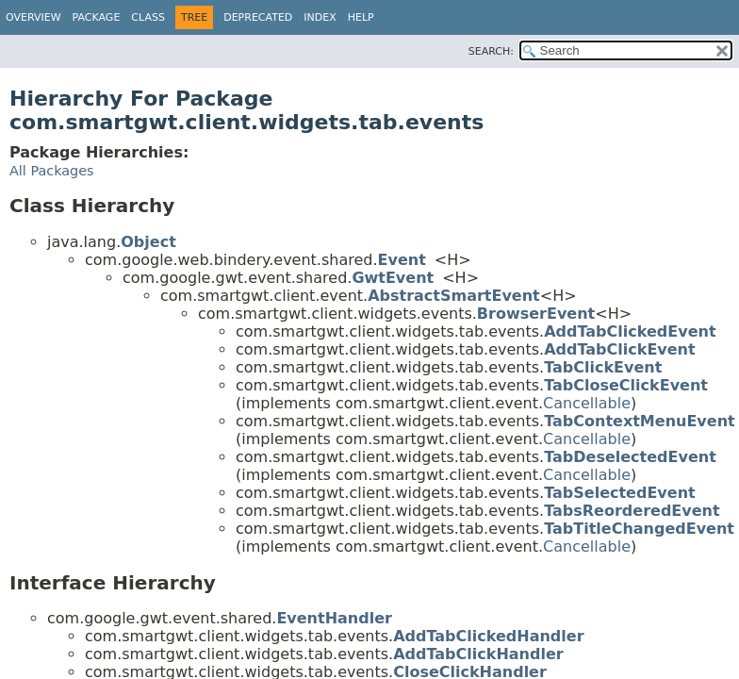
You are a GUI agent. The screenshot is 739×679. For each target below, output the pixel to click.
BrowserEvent (536, 314)
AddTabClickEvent (619, 349)
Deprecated (257, 17)
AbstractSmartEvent (454, 296)
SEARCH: (491, 51)
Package (97, 17)
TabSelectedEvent (620, 493)
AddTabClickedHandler (488, 636)
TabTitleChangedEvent (639, 529)
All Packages (51, 170)
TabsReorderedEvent (631, 511)
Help (361, 17)
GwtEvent (393, 278)
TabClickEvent (603, 367)
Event (402, 260)
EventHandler (334, 618)
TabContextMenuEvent (639, 421)
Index (320, 17)
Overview (33, 17)
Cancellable (587, 403)
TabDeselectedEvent (630, 457)
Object (148, 242)
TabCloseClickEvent (626, 385)
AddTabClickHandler (478, 654)
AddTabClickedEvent (629, 331)
